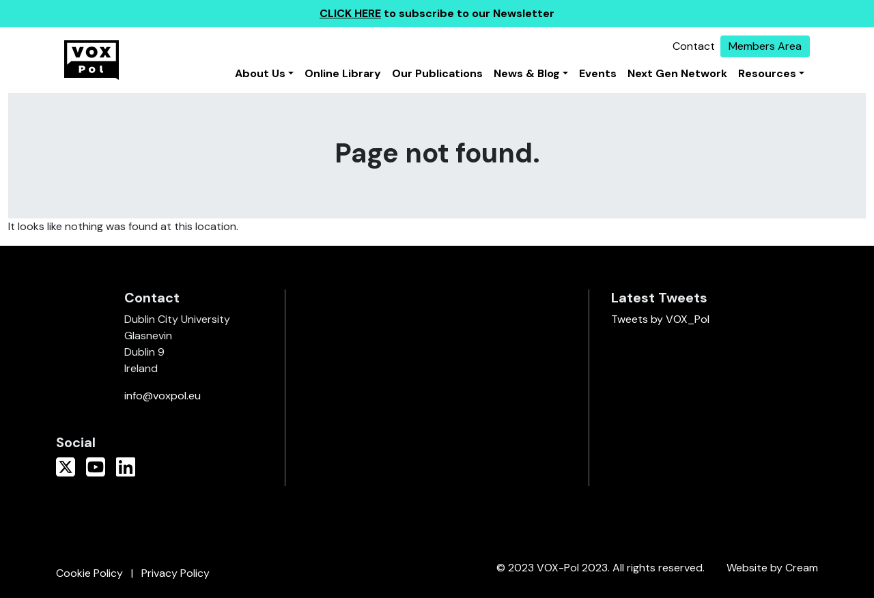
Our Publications (437, 73)
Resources (767, 73)
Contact (694, 46)
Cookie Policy (89, 573)
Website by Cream (772, 567)
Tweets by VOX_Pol (660, 319)
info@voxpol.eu (162, 395)
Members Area (765, 46)
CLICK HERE (350, 13)
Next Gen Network (677, 73)
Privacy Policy (175, 573)
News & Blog (527, 73)
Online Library (343, 73)
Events (598, 73)
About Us (260, 73)
